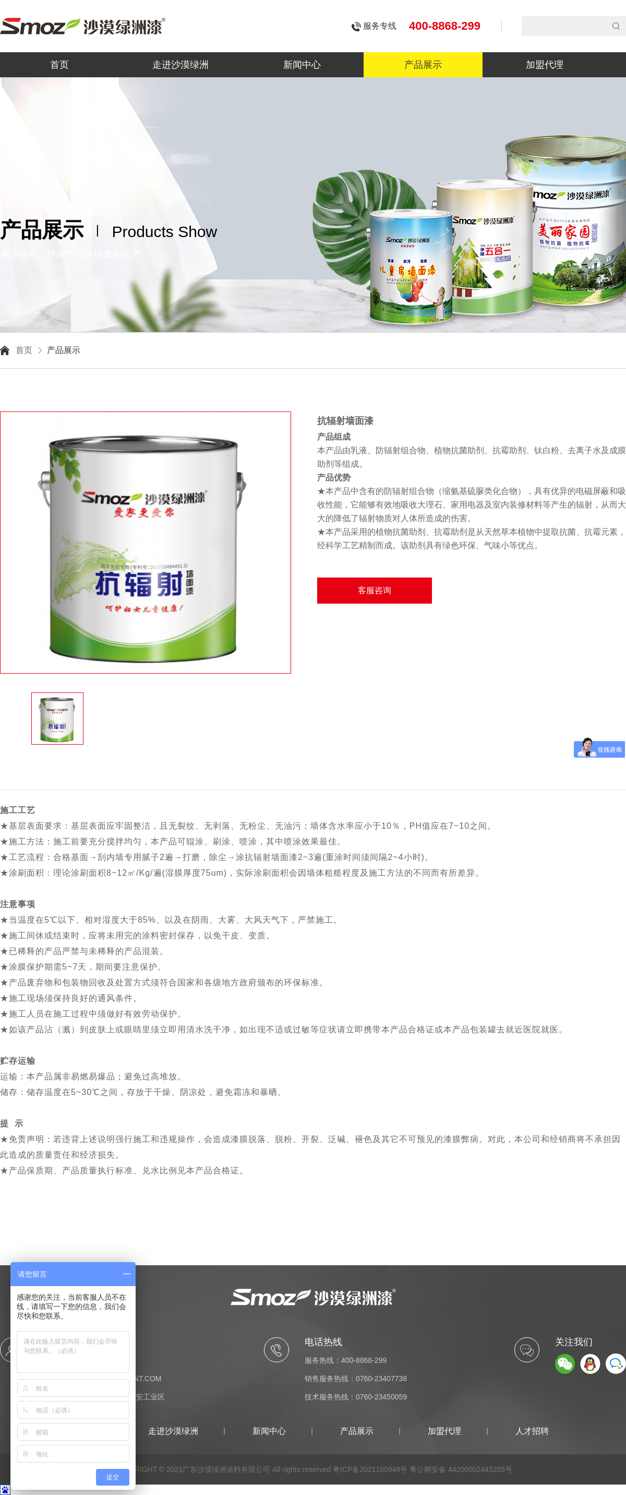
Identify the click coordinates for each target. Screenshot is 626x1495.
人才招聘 (532, 1431)
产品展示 (423, 65)
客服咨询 (374, 590)
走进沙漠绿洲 (180, 65)
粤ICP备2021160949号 (370, 1469)
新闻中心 (302, 65)
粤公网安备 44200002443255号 (461, 1469)
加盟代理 (544, 65)
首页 (59, 65)
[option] (146, 411)
